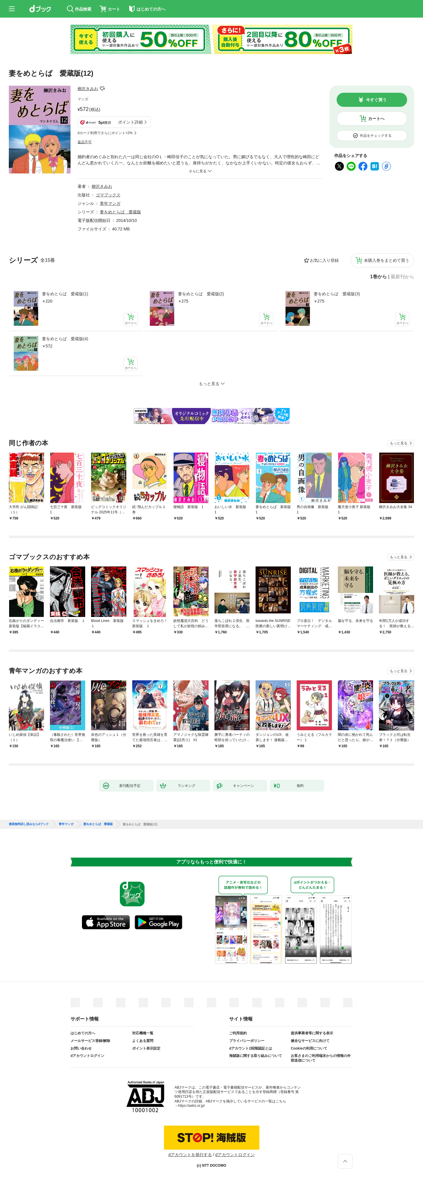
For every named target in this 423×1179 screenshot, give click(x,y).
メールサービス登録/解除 (90, 1041)
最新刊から (402, 276)
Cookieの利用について (309, 1048)
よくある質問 (142, 1041)
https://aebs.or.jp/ (191, 1106)
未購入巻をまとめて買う (386, 260)
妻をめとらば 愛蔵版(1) (65, 293)
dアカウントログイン (87, 1056)
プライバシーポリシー (246, 1041)
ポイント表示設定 (146, 1048)
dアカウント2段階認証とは (250, 1048)
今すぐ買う (376, 99)
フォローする (102, 89)
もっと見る (398, 443)
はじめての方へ (82, 1033)
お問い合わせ (81, 1048)
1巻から (378, 276)
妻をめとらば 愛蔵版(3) (337, 293)
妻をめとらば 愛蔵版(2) (201, 293)
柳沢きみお (88, 88)
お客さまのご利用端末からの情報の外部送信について (321, 1058)
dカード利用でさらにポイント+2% (105, 133)
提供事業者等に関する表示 (312, 1033)
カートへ (376, 118)
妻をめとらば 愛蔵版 (120, 212)
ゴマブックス (108, 195)
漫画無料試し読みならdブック (29, 824)
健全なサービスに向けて (310, 1041)
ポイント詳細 (130, 122)
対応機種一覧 (142, 1033)
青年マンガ (110, 203)
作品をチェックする (376, 136)
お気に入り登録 (324, 260)
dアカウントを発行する (190, 1154)
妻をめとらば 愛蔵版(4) (65, 338)
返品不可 (85, 142)
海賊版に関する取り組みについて (255, 1056)
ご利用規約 (238, 1033)
